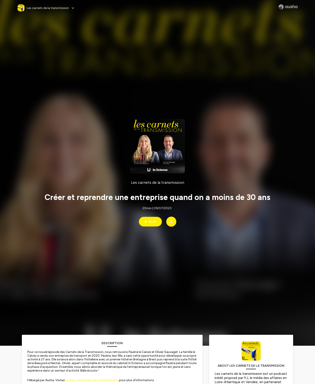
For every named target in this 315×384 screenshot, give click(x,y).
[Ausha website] (288, 7)
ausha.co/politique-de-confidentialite (91, 380)
